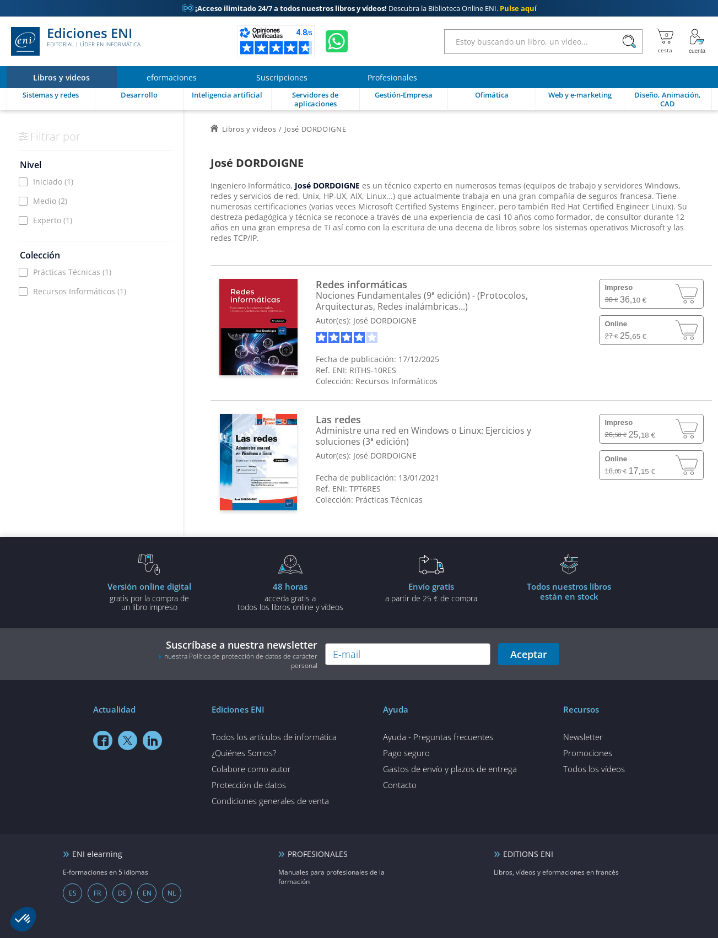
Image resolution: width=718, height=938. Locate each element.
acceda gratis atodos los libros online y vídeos (290, 596)
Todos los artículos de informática (274, 736)
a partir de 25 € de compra (431, 592)
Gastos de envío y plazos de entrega (450, 768)
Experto (52, 220)
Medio (50, 201)
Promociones (587, 752)
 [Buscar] (629, 42)
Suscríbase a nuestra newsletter (238, 654)
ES (73, 893)
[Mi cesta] (664, 41)
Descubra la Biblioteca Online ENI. (359, 8)
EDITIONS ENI (528, 854)
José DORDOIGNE (385, 320)
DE (122, 893)
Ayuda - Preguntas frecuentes (438, 736)
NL (172, 893)
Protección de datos (249, 784)
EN (147, 893)
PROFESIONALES (318, 854)
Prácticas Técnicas (72, 272)
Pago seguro (406, 752)
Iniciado (53, 181)
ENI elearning (97, 854)
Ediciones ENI (76, 41)
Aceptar (528, 654)
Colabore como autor (251, 768)
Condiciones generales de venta (270, 800)
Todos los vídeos (594, 768)
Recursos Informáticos (79, 291)
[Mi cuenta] (697, 41)
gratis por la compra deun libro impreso (149, 596)
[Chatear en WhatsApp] (337, 41)
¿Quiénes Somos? (244, 752)
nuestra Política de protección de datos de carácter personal (240, 660)
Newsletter (583, 736)
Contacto (400, 784)
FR (97, 893)
